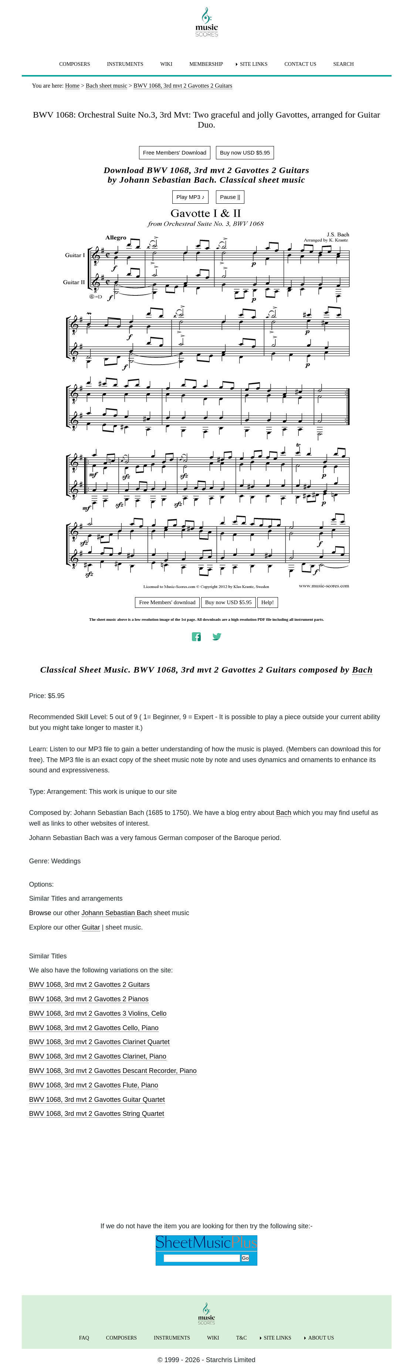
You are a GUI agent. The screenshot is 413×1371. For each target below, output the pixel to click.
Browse (40, 913)
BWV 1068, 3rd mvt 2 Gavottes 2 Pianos (89, 999)
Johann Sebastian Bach (117, 913)
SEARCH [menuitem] (344, 64)
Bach (362, 669)
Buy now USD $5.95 (245, 152)
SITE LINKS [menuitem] (253, 64)
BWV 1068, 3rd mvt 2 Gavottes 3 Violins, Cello (98, 1013)
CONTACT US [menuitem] (300, 64)
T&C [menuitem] (241, 1338)
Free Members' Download (174, 152)
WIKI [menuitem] (166, 64)
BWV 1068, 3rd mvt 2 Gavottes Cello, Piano (94, 1028)
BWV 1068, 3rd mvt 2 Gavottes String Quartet (96, 1113)
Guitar (91, 927)
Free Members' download (167, 602)
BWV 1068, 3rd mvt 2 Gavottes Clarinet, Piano (97, 1056)
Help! (267, 602)
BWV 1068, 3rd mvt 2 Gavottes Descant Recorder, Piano (113, 1070)
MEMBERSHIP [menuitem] (206, 64)
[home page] (207, 21)
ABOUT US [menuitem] (321, 1338)
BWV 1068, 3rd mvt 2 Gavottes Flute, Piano (93, 1085)
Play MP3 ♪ (190, 197)
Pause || (230, 197)
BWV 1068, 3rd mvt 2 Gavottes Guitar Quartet (97, 1099)
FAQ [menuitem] (84, 1338)
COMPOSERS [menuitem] (74, 64)
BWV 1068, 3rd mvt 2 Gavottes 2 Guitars (89, 984)
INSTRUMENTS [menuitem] (125, 64)
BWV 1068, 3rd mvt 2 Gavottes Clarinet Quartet (99, 1042)
